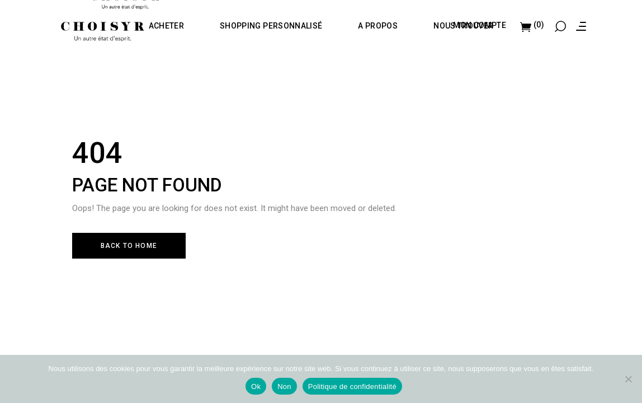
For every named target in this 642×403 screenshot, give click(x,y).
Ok (256, 386)
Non (284, 386)
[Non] (628, 379)
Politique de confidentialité (352, 386)
